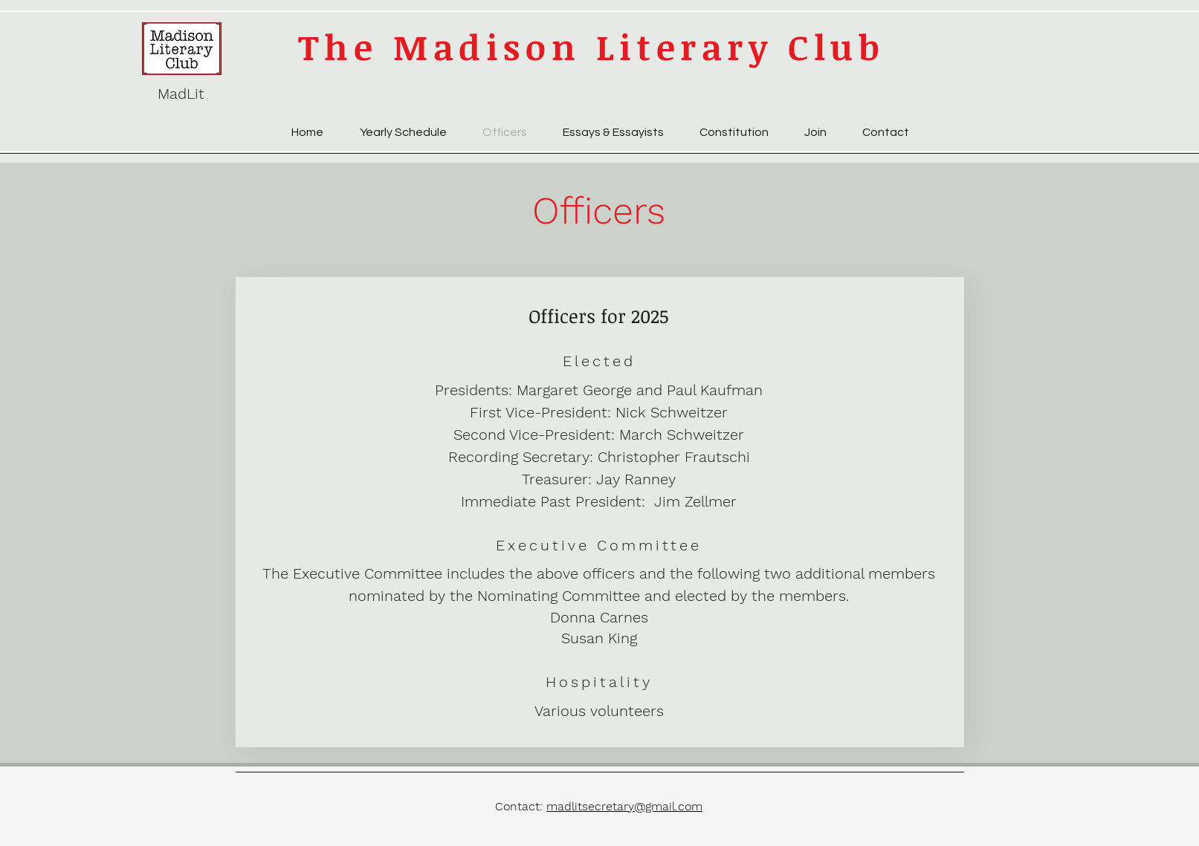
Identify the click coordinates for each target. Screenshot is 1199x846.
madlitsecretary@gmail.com (624, 806)
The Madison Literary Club (591, 46)
